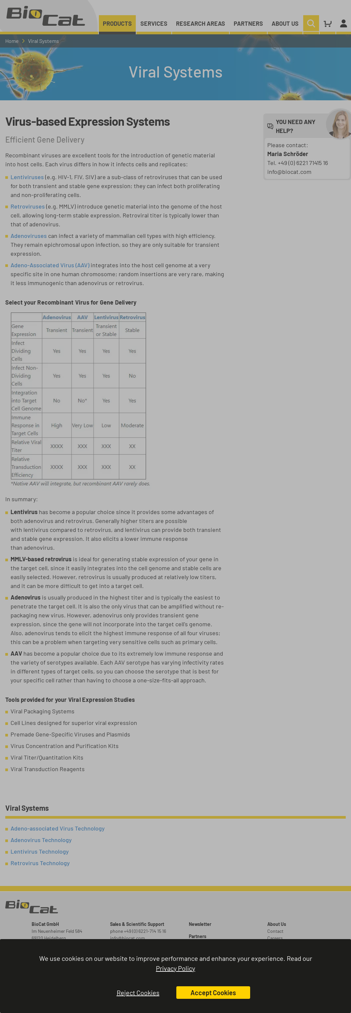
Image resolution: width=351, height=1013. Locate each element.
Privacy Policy (175, 968)
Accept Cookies (213, 993)
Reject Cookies (138, 993)
